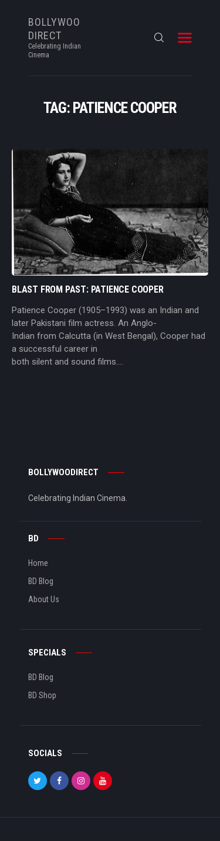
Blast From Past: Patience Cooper (88, 289)
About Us (43, 599)
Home (38, 563)
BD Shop (42, 695)
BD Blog (40, 581)
